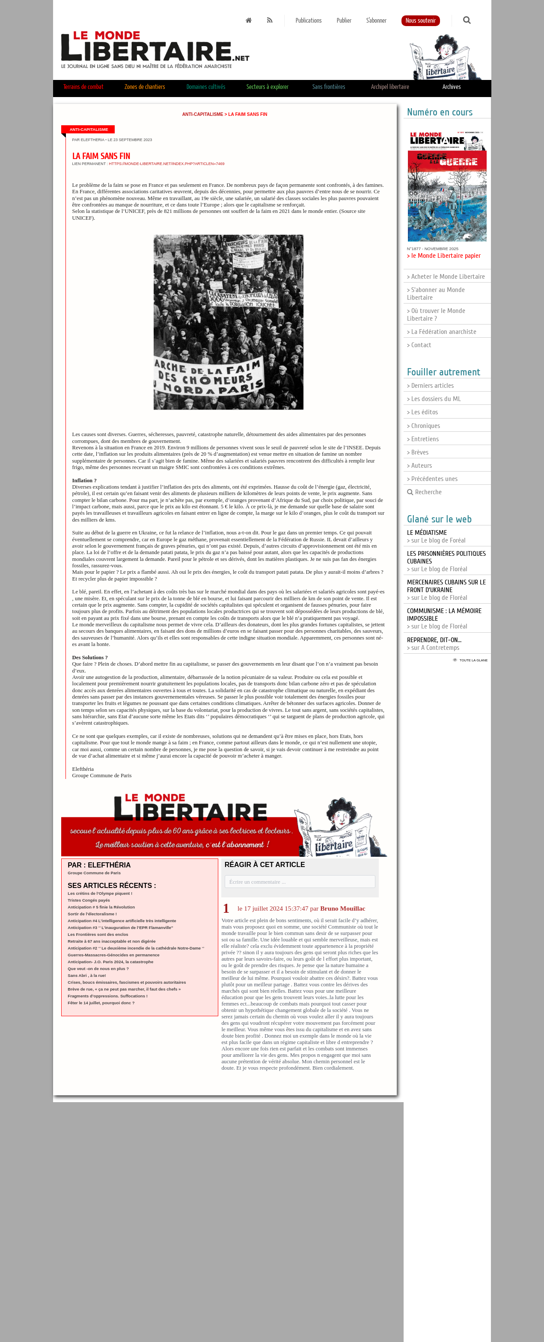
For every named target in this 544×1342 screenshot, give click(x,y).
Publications (309, 21)
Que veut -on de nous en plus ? (98, 968)
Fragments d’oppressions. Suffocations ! (108, 996)
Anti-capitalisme (202, 114)
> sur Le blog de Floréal (446, 590)
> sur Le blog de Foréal (436, 536)
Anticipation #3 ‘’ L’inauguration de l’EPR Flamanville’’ (120, 927)
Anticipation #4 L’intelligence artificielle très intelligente (122, 920)
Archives (452, 87)
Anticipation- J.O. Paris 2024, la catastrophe (110, 961)
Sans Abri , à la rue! (87, 975)
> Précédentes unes (432, 479)
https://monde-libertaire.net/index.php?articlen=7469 (167, 164)
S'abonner (376, 21)
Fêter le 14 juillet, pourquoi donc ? (101, 1002)
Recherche (424, 492)
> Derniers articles (430, 385)
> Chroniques (423, 426)
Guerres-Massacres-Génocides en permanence (113, 955)
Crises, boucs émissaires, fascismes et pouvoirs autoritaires (127, 982)
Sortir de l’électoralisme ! (92, 913)
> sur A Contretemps (434, 644)
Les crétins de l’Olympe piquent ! (100, 893)
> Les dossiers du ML (434, 399)
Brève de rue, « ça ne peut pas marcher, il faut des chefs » (124, 989)
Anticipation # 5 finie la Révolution (101, 907)
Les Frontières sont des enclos (98, 934)
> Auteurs (419, 465)
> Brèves (417, 452)
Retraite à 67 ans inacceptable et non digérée (111, 941)
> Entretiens (423, 439)
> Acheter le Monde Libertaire (446, 276)
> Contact (419, 345)
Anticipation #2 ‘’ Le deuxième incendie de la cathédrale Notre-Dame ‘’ (136, 948)
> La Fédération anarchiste (441, 332)
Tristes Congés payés (89, 900)
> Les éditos (422, 412)
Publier (344, 21)
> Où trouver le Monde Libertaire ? (436, 314)
